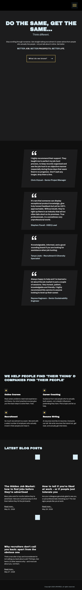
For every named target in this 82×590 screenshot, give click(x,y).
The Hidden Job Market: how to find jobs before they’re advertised (22, 484)
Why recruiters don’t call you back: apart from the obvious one (22, 545)
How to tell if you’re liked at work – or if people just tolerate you (60, 484)
